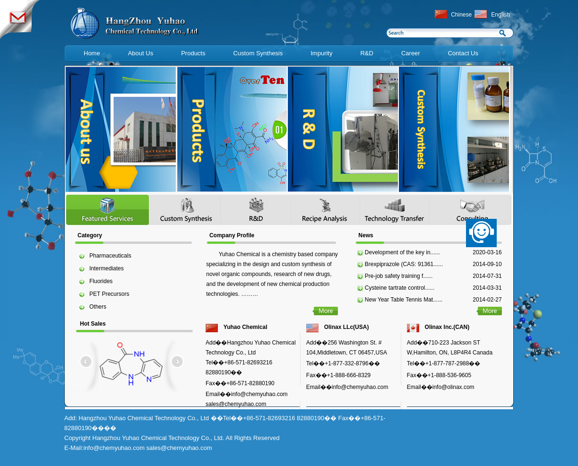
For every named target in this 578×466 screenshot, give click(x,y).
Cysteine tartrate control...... (399, 288)
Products (193, 53)
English (500, 14)
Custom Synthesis (258, 53)
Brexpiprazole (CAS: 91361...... (404, 264)
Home (92, 53)
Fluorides (100, 281)
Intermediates (106, 268)
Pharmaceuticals (110, 255)
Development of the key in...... (402, 252)
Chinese (461, 14)
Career (410, 53)
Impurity (321, 53)
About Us (140, 53)
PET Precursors (109, 294)
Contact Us (463, 53)
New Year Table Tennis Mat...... (403, 299)
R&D (366, 53)
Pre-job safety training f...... (398, 276)
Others (97, 306)
